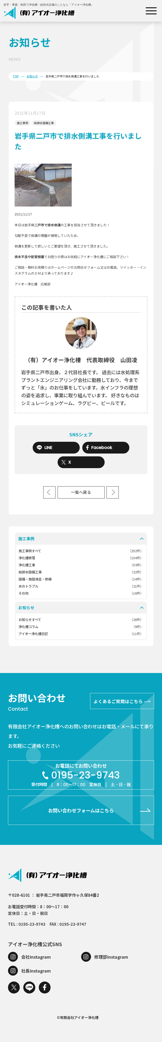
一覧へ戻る (81, 492)
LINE (44, 448)
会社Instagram (36, 957)
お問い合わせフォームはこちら (81, 810)
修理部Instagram (111, 957)
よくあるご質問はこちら (118, 701)
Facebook (99, 448)
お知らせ (32, 76)
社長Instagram (36, 971)
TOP (16, 76)
